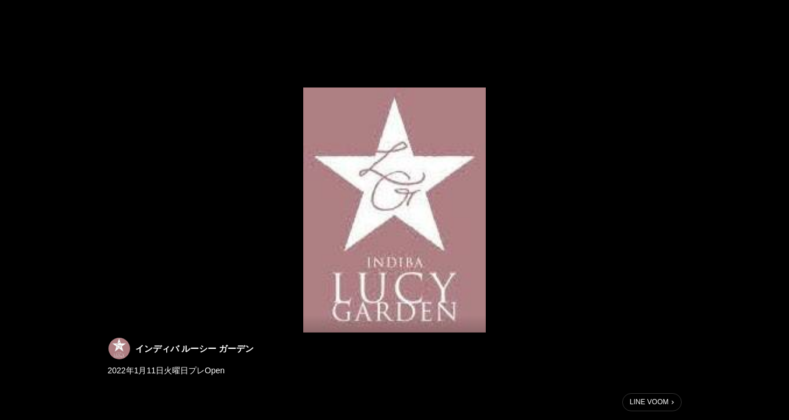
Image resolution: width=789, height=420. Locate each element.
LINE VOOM (649, 402)
